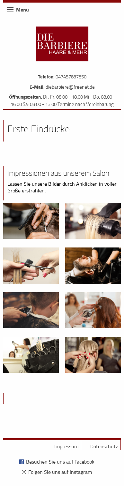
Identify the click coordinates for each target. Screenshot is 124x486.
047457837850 (71, 76)
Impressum (66, 446)
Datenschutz (104, 446)
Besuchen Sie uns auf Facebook (60, 461)
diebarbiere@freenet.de (70, 87)
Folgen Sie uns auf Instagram (60, 471)
